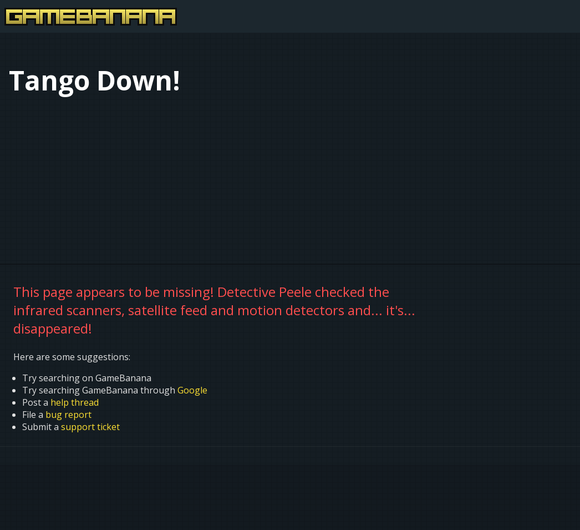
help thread (74, 402)
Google (192, 390)
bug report (68, 414)
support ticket (90, 427)
